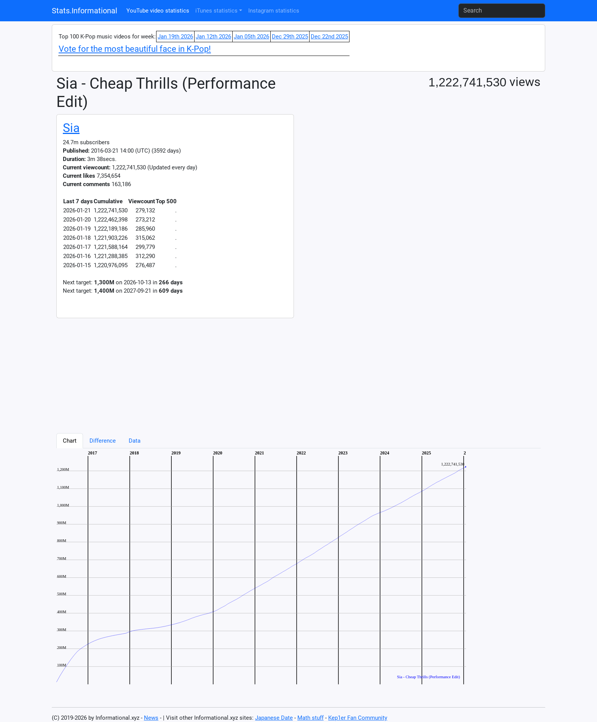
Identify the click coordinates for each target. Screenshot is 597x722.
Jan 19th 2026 (175, 36)
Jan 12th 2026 (213, 36)
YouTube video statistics (157, 10)
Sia (71, 128)
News (151, 717)
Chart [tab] (70, 440)
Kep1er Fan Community (357, 717)
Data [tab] (134, 440)
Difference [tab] (102, 440)
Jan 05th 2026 (251, 36)
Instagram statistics (273, 10)
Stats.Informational (84, 10)
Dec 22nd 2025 (329, 36)
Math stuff (310, 717)
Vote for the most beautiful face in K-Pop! (135, 49)
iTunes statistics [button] (216, 10)
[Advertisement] (284, 371)
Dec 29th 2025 (290, 36)
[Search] (501, 10)
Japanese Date (274, 717)
